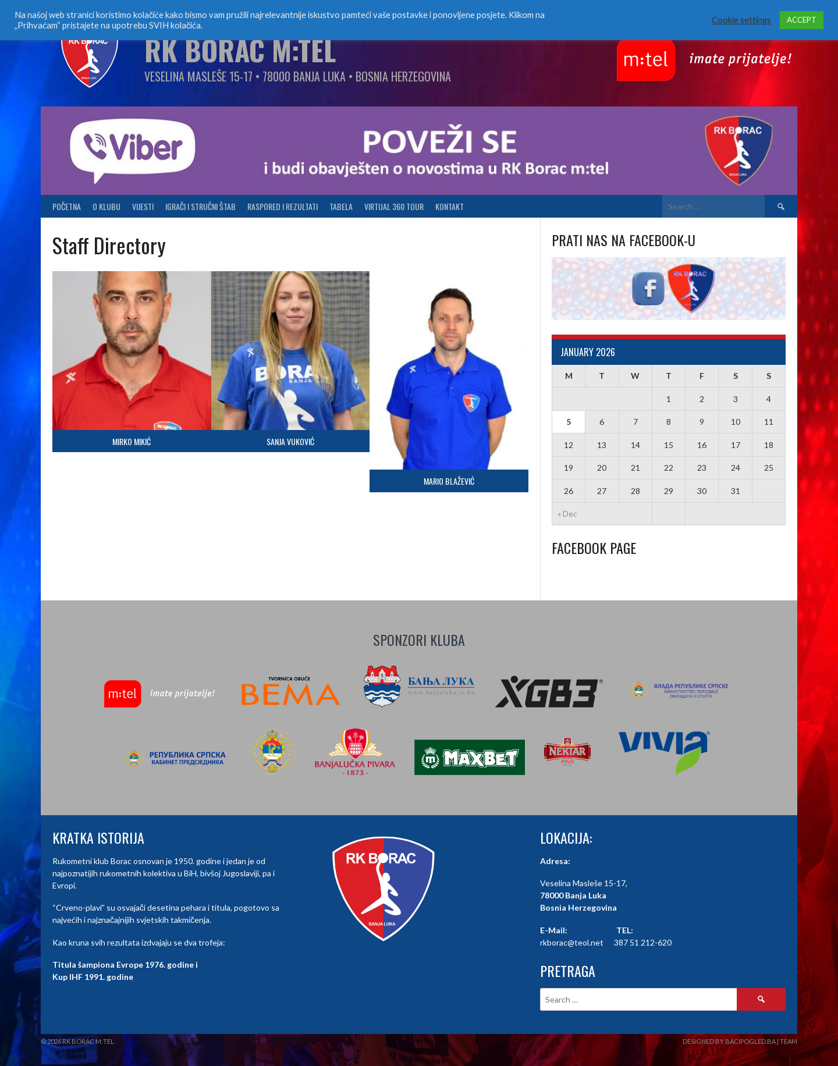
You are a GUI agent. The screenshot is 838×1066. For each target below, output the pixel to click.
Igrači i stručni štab (200, 206)
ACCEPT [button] (801, 19)
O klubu (106, 206)
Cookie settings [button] (741, 20)
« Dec (567, 513)
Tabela (341, 206)
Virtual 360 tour (394, 206)
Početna (66, 206)
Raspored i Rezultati (282, 206)
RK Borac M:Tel (240, 49)
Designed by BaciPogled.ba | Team (740, 1041)
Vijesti (143, 206)
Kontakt (449, 206)
